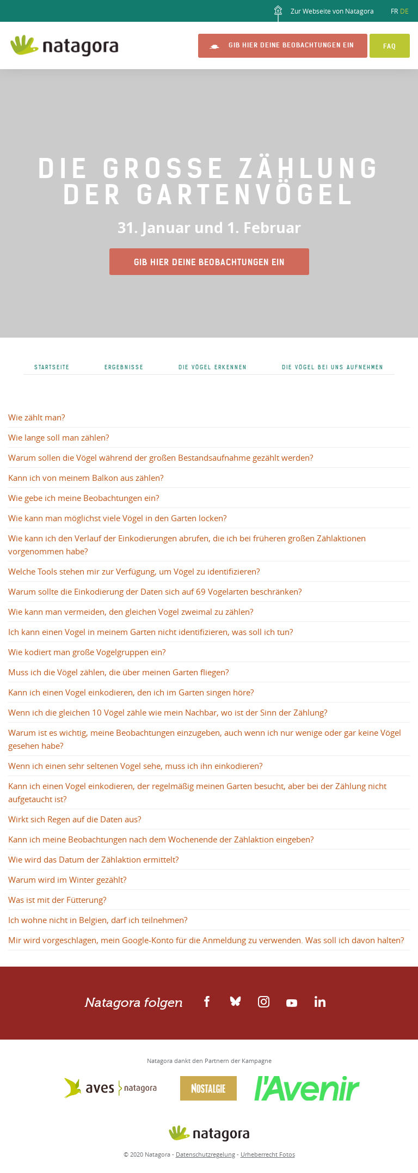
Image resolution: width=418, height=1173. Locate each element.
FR (394, 11)
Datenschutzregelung (205, 1154)
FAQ (389, 46)
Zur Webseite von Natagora (322, 13)
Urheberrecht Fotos (268, 1154)
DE (404, 11)
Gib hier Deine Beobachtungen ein (291, 45)
